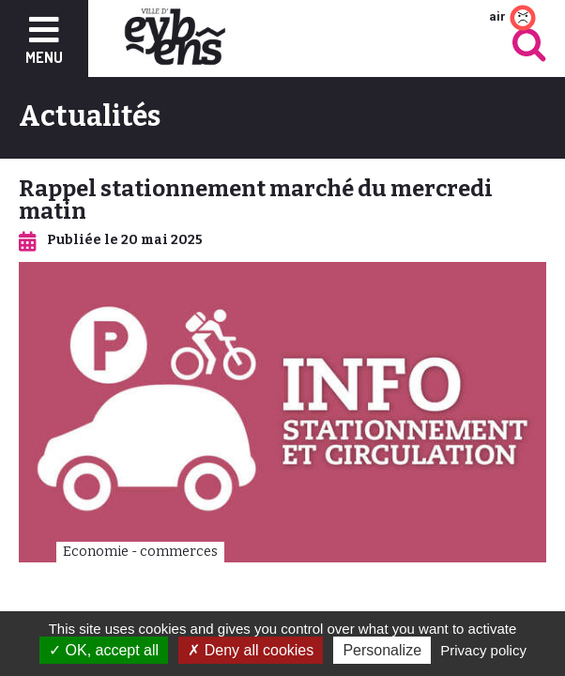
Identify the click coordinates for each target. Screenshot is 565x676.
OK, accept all (104, 650)
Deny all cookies (250, 650)
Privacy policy (483, 650)
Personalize (382, 650)
